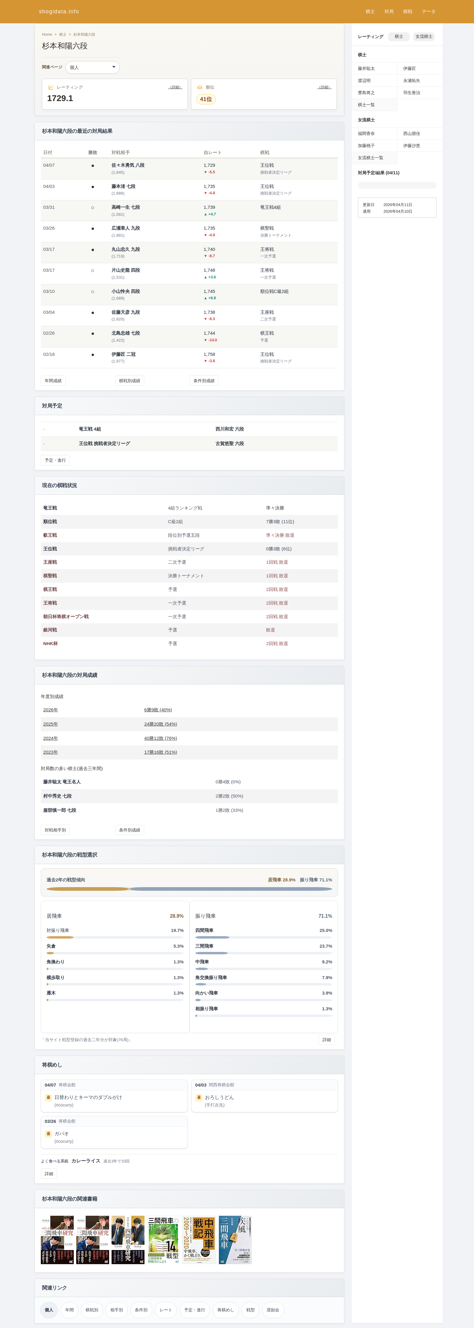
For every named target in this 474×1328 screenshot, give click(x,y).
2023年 (50, 752)
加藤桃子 (366, 145)
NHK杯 (50, 643)
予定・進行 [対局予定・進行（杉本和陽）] (194, 1309)
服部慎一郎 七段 (59, 810)
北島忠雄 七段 (126, 333)
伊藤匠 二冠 (123, 354)
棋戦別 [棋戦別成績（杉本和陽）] (92, 1309)
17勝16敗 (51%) (160, 752)
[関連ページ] (92, 67)
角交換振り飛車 (211, 977)
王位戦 (50, 548)
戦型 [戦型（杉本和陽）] (250, 1309)
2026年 (50, 709)
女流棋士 (424, 36)
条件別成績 (204, 380)
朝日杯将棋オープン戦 (66, 616)
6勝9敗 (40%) (158, 709)
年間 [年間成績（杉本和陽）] (69, 1309)
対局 (389, 11)
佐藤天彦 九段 (126, 312)
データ (429, 11)
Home (47, 34)
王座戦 (50, 562)
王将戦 (50, 602)
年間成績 (53, 380)
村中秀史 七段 (57, 795)
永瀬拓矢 (411, 80)
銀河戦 (50, 629)
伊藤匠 (409, 68)
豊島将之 (366, 92)
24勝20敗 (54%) (160, 723)
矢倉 (51, 946)
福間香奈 (366, 133)
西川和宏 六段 (230, 428)
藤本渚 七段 (123, 186)
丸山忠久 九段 (126, 249)
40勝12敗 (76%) (160, 738)
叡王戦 (50, 535)
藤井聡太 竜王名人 (62, 781)
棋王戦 (50, 589)
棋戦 (407, 11)
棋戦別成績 (129, 380)
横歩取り (56, 977)
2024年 (50, 738)
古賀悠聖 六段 (230, 443)
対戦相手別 (55, 830)
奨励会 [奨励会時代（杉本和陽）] (273, 1309)
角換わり (56, 961)
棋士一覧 (366, 104)
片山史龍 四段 (126, 270)
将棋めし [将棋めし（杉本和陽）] (225, 1309)
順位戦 (50, 521)
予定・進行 (55, 460)
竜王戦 (50, 507)
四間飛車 (204, 930)
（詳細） (175, 87)
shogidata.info (59, 11)
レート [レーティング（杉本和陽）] (166, 1309)
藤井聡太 (366, 68)
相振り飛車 (206, 1008)
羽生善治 (411, 92)
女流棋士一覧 (370, 157)
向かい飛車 (206, 992)
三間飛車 (204, 946)
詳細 (327, 1039)
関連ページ (52, 67)
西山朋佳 (411, 133)
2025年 (50, 723)
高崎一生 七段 (126, 207)
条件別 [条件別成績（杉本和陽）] (141, 1309)
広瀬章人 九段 (126, 228)
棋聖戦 (50, 575)
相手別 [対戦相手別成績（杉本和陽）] (116, 1309)
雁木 (51, 992)
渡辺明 (364, 80)
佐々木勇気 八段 (128, 165)
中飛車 (202, 961)
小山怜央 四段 (126, 291)
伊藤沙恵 (411, 145)
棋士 (370, 11)
